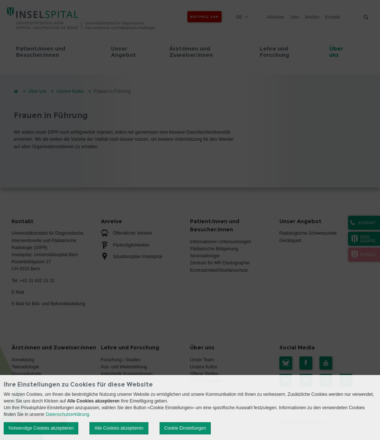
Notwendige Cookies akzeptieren (41, 428)
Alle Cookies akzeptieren (118, 428)
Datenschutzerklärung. (68, 414)
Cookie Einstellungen (185, 428)
